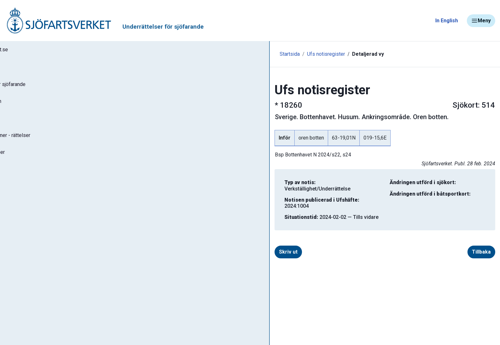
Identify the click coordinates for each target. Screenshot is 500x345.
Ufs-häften (25, 125)
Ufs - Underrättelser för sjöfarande (55, 87)
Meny (481, 21)
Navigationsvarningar (35, 260)
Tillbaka (450, 240)
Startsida (139, 54)
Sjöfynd (18, 316)
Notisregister (28, 181)
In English (446, 21)
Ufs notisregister (176, 54)
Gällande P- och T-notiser (43, 162)
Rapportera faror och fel (38, 279)
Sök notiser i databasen (41, 106)
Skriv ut (169, 240)
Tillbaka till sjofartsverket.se (45, 50)
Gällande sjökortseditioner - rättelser (57, 143)
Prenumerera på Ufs (37, 200)
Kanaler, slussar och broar (40, 298)
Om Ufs (21, 219)
